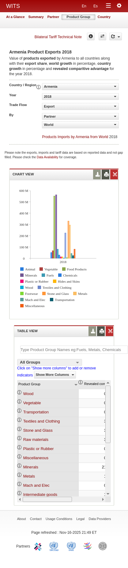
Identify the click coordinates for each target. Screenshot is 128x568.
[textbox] (74, 350)
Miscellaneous (35, 458)
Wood (28, 393)
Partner (53, 17)
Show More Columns (55, 374)
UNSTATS (71, 546)
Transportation (36, 412)
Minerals (30, 467)
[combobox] (49, 362)
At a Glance (15, 17)
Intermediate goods (40, 494)
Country (104, 17)
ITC (39, 546)
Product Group (78, 17)
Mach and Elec (36, 485)
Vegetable (32, 403)
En (84, 6)
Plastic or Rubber (38, 448)
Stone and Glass (38, 430)
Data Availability (48, 157)
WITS (13, 6)
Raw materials (35, 439)
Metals (29, 476)
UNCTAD (55, 546)
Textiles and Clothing (41, 421)
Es (95, 6)
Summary (36, 17)
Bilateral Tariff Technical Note (58, 37)
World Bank (104, 546)
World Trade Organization (88, 546)
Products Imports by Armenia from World (75, 137)
